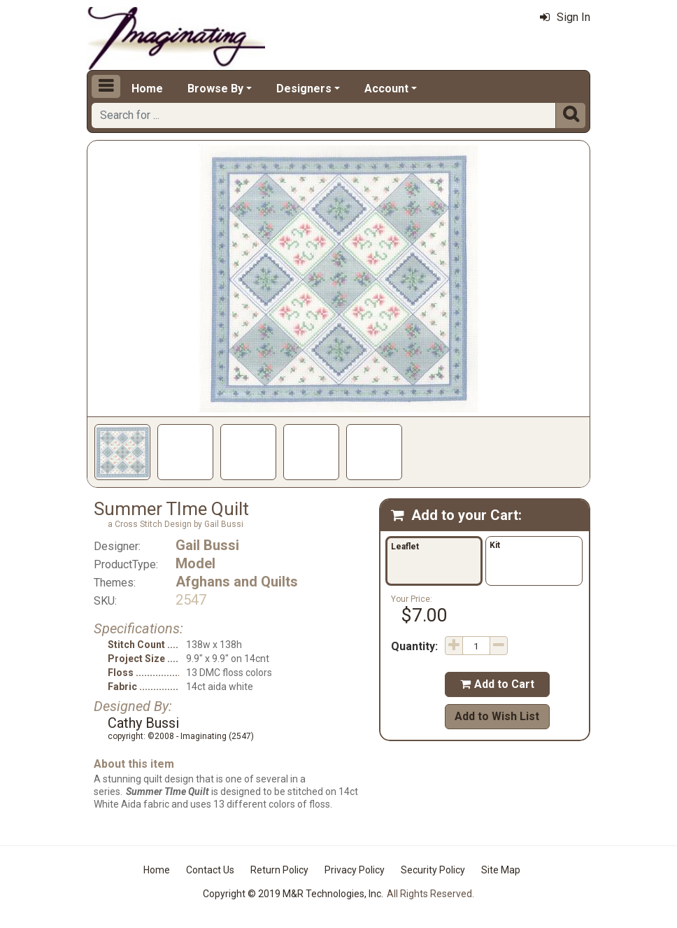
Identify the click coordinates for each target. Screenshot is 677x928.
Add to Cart (497, 684)
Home (147, 88)
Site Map (500, 870)
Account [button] (386, 88)
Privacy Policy (355, 870)
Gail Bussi (207, 545)
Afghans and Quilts (237, 581)
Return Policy (279, 870)
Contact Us (210, 870)
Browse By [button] (215, 88)
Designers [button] (304, 88)
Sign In (565, 17)
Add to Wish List (497, 716)
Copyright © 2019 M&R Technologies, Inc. (293, 893)
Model (195, 563)
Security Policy (433, 870)
